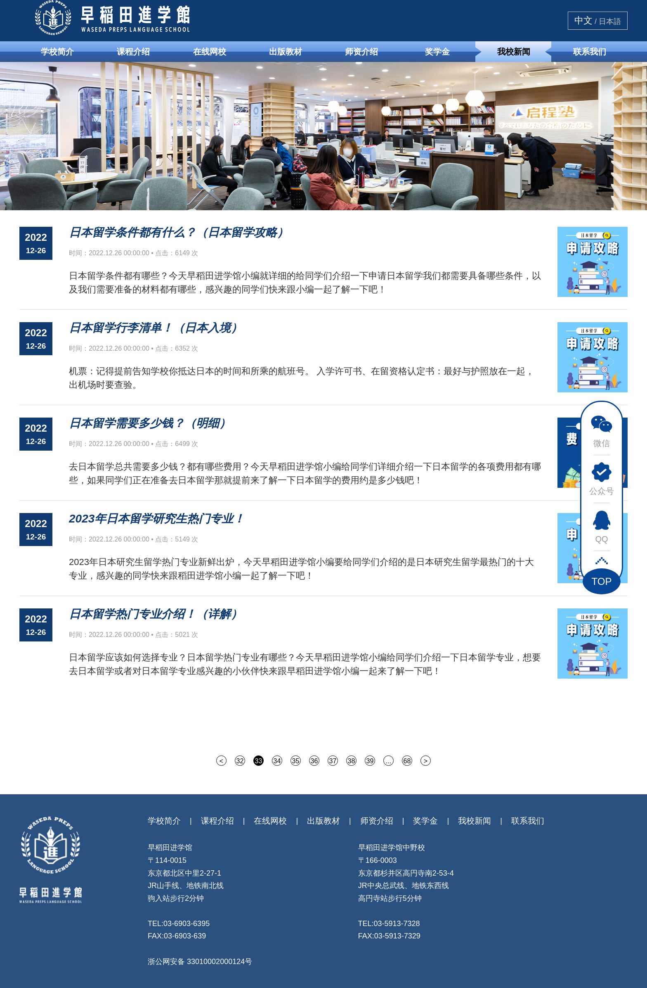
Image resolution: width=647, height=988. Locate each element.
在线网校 (209, 51)
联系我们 (589, 51)
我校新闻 (513, 51)
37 (333, 761)
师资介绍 (361, 51)
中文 (583, 20)
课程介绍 (133, 51)
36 (314, 761)
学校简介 (57, 51)
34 (277, 761)
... (388, 761)
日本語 (610, 21)
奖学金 (437, 51)
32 (240, 761)
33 (258, 761)
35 (296, 761)
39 (370, 761)
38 (351, 761)
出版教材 (285, 51)
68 (407, 761)
